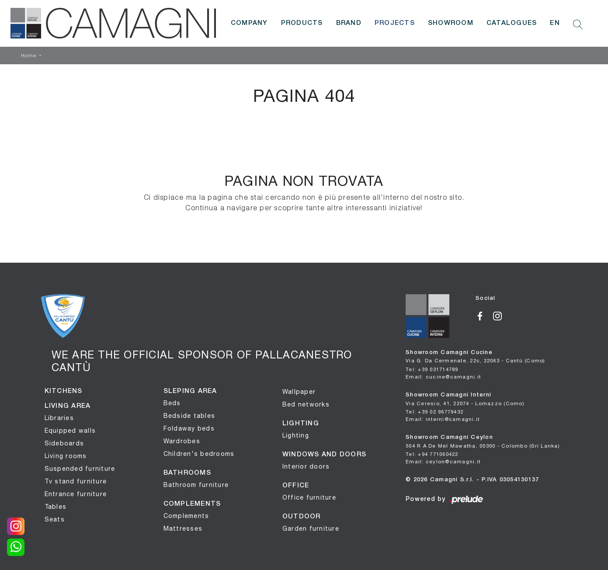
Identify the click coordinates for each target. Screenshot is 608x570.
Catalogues (511, 23)
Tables (56, 506)
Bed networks (306, 404)
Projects (395, 23)
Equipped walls (70, 430)
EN (555, 23)
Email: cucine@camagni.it (443, 376)
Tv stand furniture (76, 481)
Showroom (450, 23)
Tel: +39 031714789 (432, 369)
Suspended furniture (80, 468)
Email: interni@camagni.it (442, 419)
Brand (348, 23)
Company (249, 23)
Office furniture (309, 497)
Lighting (295, 435)
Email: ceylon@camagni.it (443, 461)
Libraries (59, 417)
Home (29, 56)
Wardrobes (181, 441)
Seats (55, 519)
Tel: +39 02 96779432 (434, 411)
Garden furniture (310, 528)
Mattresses (183, 528)
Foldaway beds (189, 428)
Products (302, 23)
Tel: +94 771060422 (432, 454)
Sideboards (64, 443)
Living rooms (66, 455)
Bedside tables (189, 415)
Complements (186, 515)
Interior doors (306, 466)
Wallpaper (299, 391)
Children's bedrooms (199, 453)
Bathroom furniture (196, 484)
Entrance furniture (76, 493)
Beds (172, 403)
